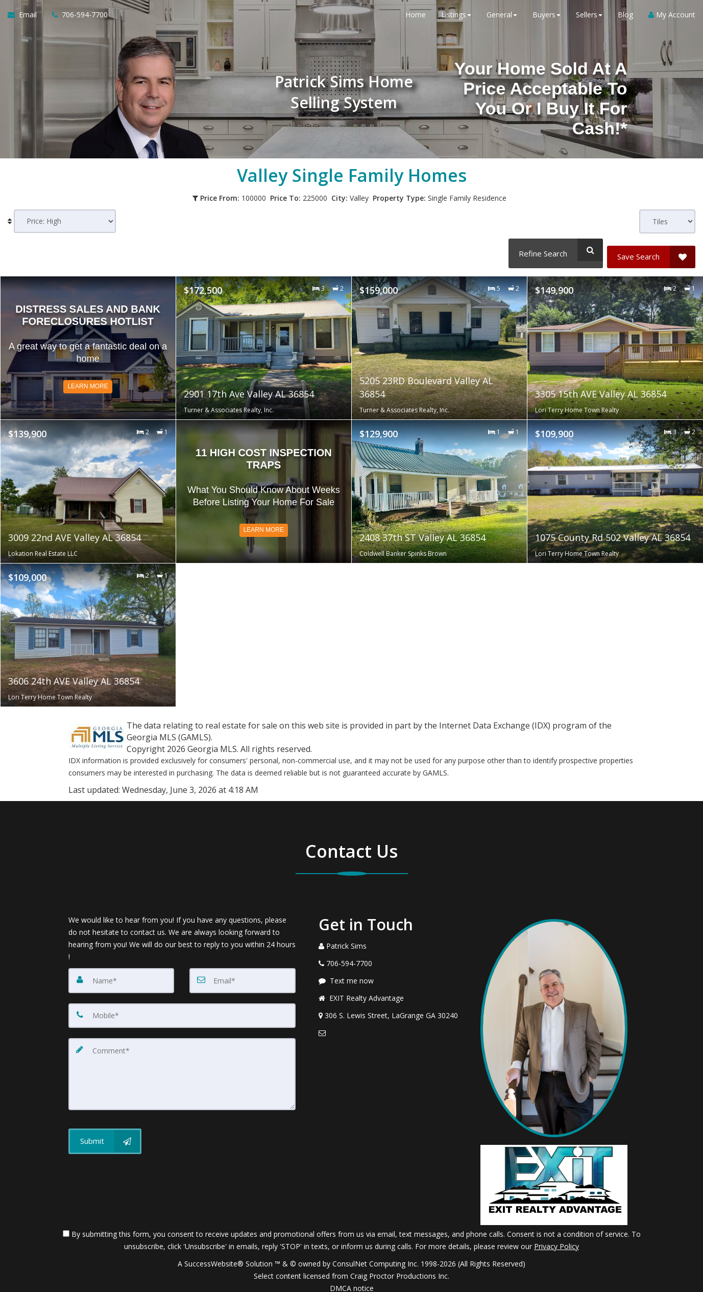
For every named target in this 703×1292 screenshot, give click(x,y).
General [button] (502, 20)
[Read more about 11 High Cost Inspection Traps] (263, 484)
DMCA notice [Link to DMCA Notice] (352, 1280)
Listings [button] (456, 20)
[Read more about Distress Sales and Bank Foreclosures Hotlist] (88, 340)
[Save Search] (651, 250)
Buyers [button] (546, 20)
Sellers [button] (589, 20)
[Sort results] (65, 221)
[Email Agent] (26, 20)
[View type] (667, 221)
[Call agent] (76, 20)
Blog (625, 20)
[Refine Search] (552, 250)
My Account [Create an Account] (671, 20)
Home (415, 20)
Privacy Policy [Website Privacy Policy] (556, 1238)
